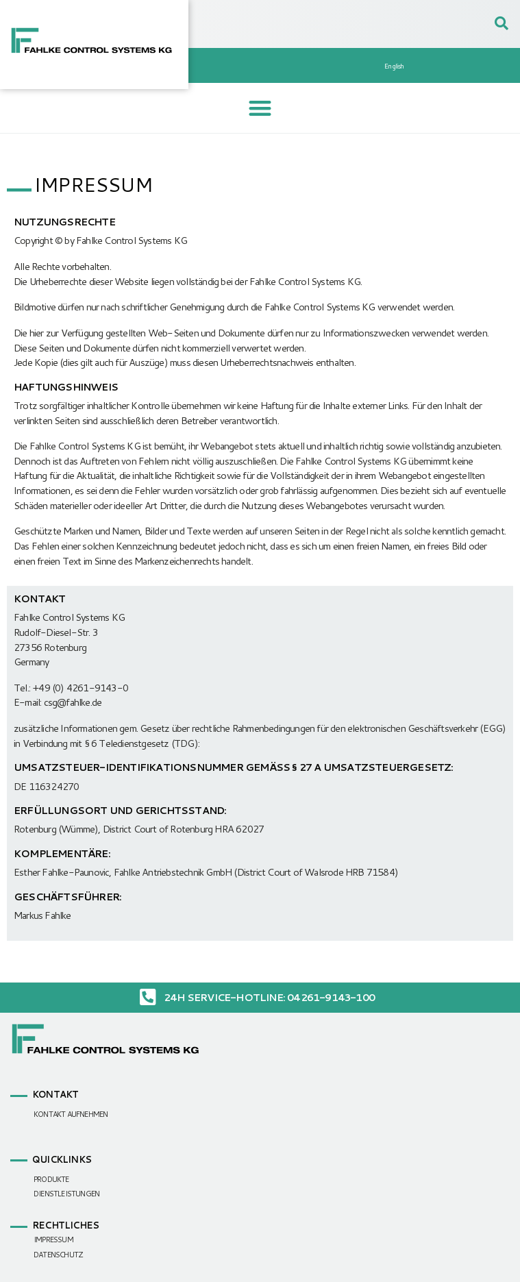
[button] (260, 108)
